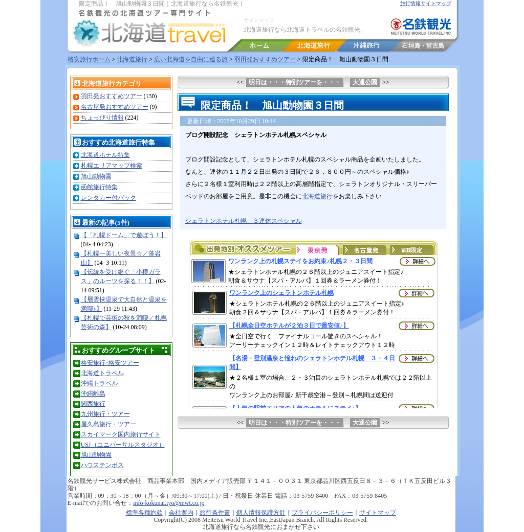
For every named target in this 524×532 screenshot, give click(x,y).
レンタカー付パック (108, 197)
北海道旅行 (132, 59)
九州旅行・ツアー (105, 414)
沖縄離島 (93, 393)
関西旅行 (93, 403)
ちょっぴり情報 (102, 117)
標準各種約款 (144, 512)
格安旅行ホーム (89, 59)
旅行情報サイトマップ (425, 3)
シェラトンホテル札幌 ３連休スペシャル (243, 220)
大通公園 (365, 82)
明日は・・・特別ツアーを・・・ (295, 82)
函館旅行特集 (99, 187)
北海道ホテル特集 (105, 154)
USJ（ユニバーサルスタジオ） (123, 444)
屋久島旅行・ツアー (108, 424)
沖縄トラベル (99, 383)
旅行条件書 (215, 512)
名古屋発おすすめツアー (114, 106)
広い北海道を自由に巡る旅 (191, 59)
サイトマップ (259, 20)
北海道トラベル (102, 373)
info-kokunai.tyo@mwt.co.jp (168, 502)
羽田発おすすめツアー (265, 59)
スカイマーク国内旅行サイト (121, 434)
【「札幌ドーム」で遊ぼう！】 (124, 235)
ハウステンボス (102, 465)
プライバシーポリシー (322, 512)
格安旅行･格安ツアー (110, 362)
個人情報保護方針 (261, 512)
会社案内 (181, 512)
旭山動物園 (96, 176)
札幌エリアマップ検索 (111, 165)
